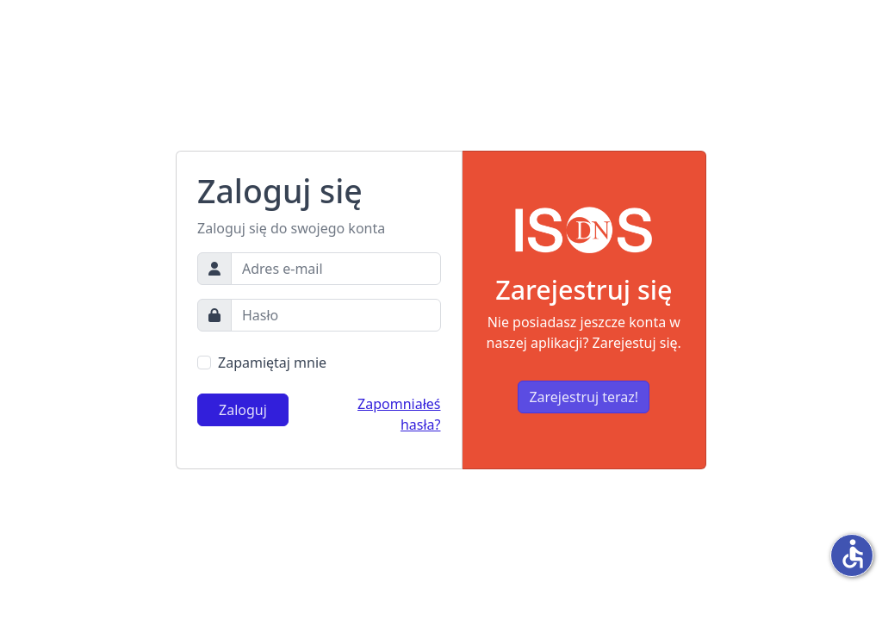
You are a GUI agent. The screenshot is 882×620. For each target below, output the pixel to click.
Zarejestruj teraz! (583, 397)
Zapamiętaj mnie (272, 362)
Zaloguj (243, 409)
